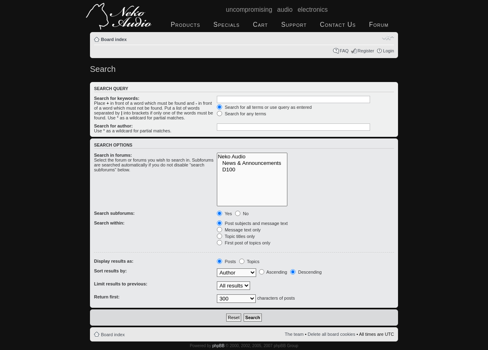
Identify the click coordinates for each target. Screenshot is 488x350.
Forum (378, 24)
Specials (227, 24)
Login (388, 50)
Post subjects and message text (252, 223)
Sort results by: (110, 270)
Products (185, 24)
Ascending (273, 272)
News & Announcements (252, 163)
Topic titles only (236, 236)
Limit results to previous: (120, 283)
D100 (252, 169)
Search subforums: (114, 213)
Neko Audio (252, 156)
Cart (260, 24)
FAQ (344, 50)
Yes (224, 213)
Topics (249, 261)
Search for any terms (241, 113)
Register (365, 50)
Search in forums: (113, 155)
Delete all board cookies (331, 334)
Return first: (107, 296)
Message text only (239, 229)
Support (294, 24)
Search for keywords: (116, 98)
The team (294, 334)
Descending (305, 272)
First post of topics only (243, 242)
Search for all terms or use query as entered (264, 107)
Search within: (109, 222)
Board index (114, 39)
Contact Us (338, 24)
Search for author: (113, 125)
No (241, 213)
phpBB (218, 346)
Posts (226, 261)
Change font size (388, 37)
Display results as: (113, 261)
